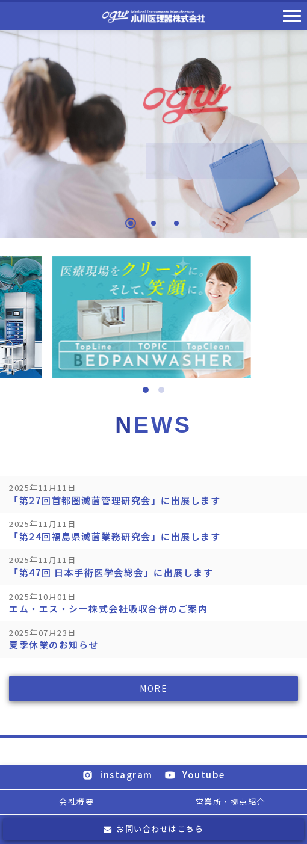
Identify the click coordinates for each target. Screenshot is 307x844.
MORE (153, 689)
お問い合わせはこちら (153, 828)
